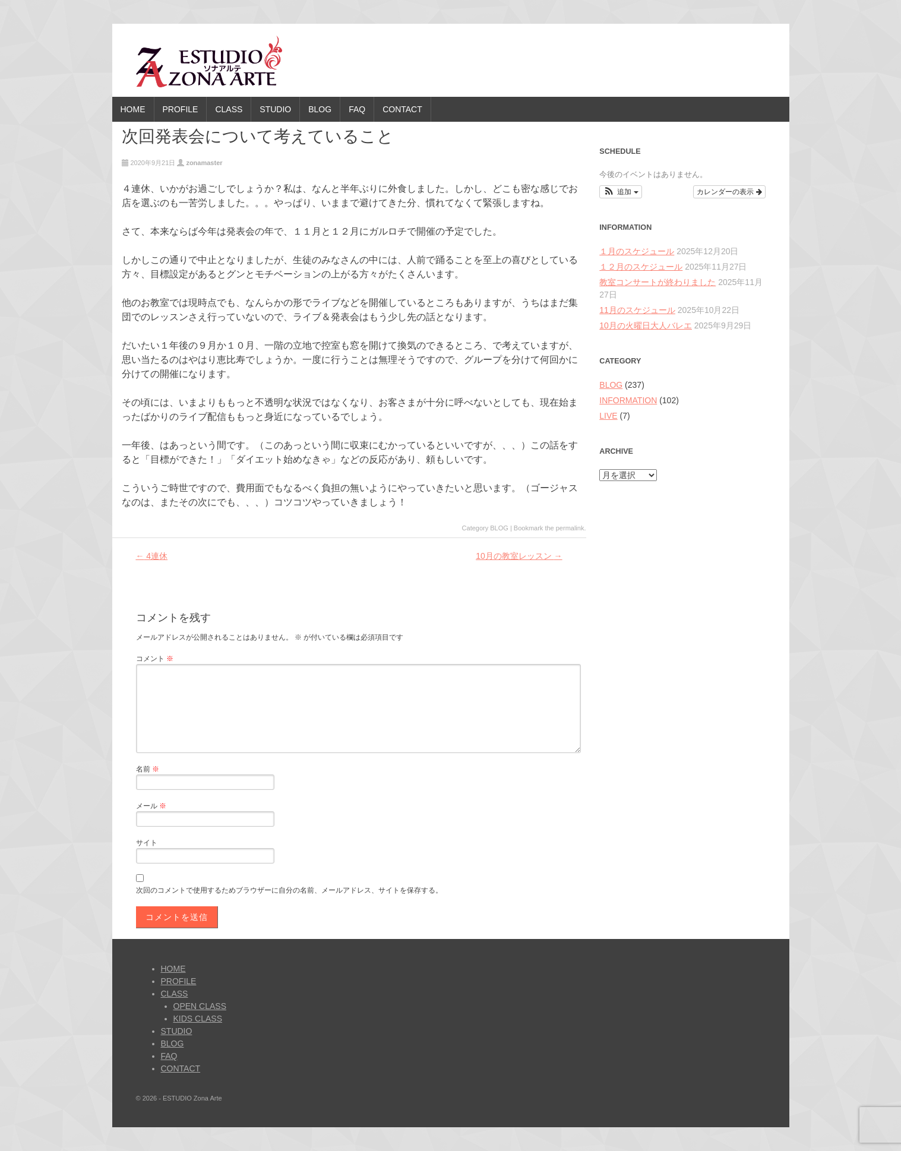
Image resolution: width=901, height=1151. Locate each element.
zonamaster (204, 162)
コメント (154, 658)
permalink (570, 528)
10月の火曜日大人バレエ (645, 325)
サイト (146, 843)
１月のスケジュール (636, 251)
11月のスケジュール (637, 310)
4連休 (151, 556)
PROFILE (180, 109)
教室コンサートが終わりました (657, 282)
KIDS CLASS (197, 1018)
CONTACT (402, 109)
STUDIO (275, 109)
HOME (133, 109)
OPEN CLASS (199, 1006)
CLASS (228, 109)
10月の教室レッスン (519, 556)
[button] (620, 192)
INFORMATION (628, 400)
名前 (147, 769)
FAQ (357, 109)
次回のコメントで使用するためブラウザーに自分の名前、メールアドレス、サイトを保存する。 (289, 890)
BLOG (319, 109)
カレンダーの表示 (729, 192)
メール (151, 806)
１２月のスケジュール (640, 266)
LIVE (608, 415)
